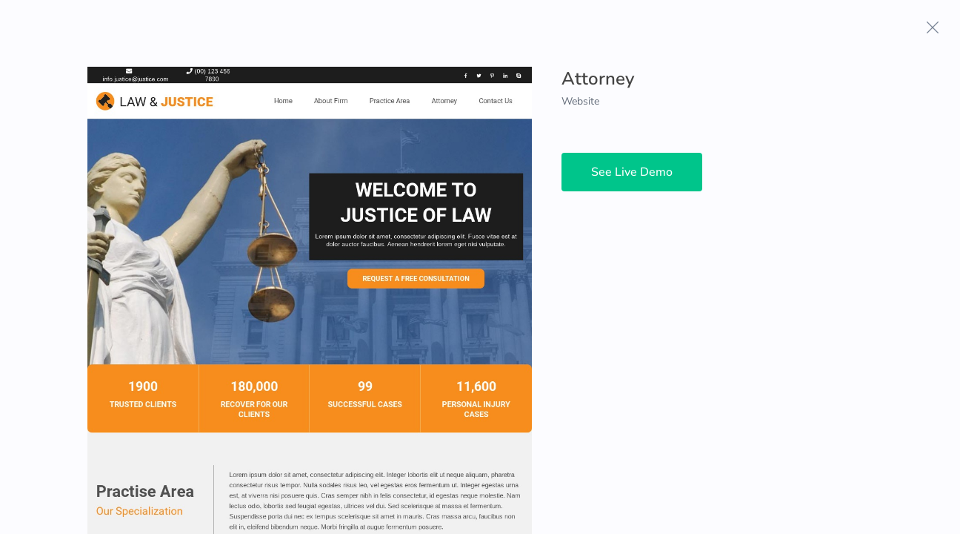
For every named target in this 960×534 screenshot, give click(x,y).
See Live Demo (632, 172)
